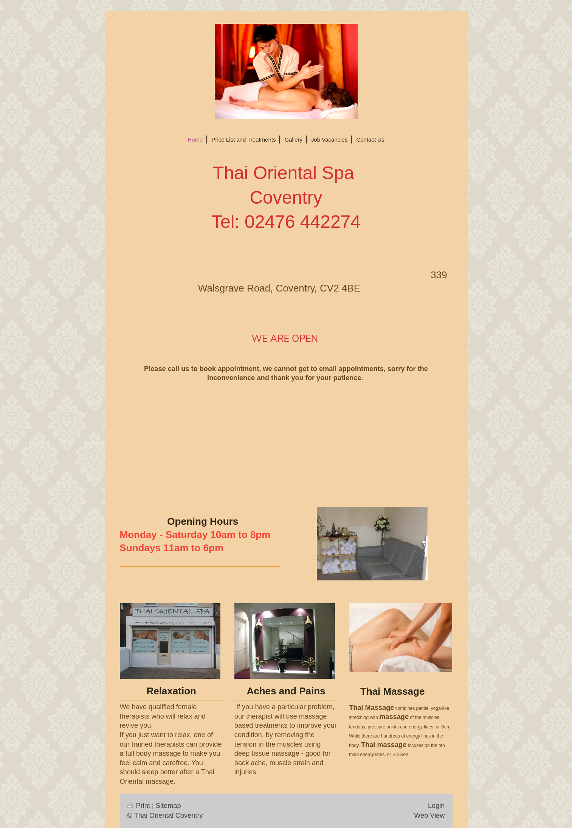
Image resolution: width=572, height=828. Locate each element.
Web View (429, 815)
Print (139, 805)
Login (436, 805)
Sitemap (168, 805)
